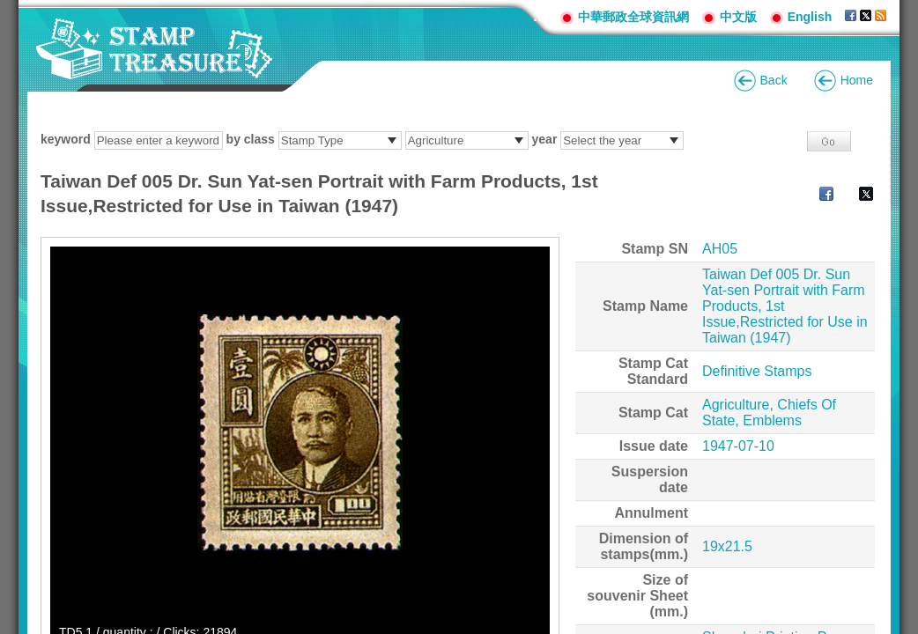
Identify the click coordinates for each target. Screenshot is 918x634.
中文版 (738, 17)
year (545, 139)
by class (250, 139)
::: (540, 16)
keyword (66, 139)
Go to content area (9, 9)
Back (774, 80)
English (810, 17)
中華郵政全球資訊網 (633, 17)
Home (856, 80)
